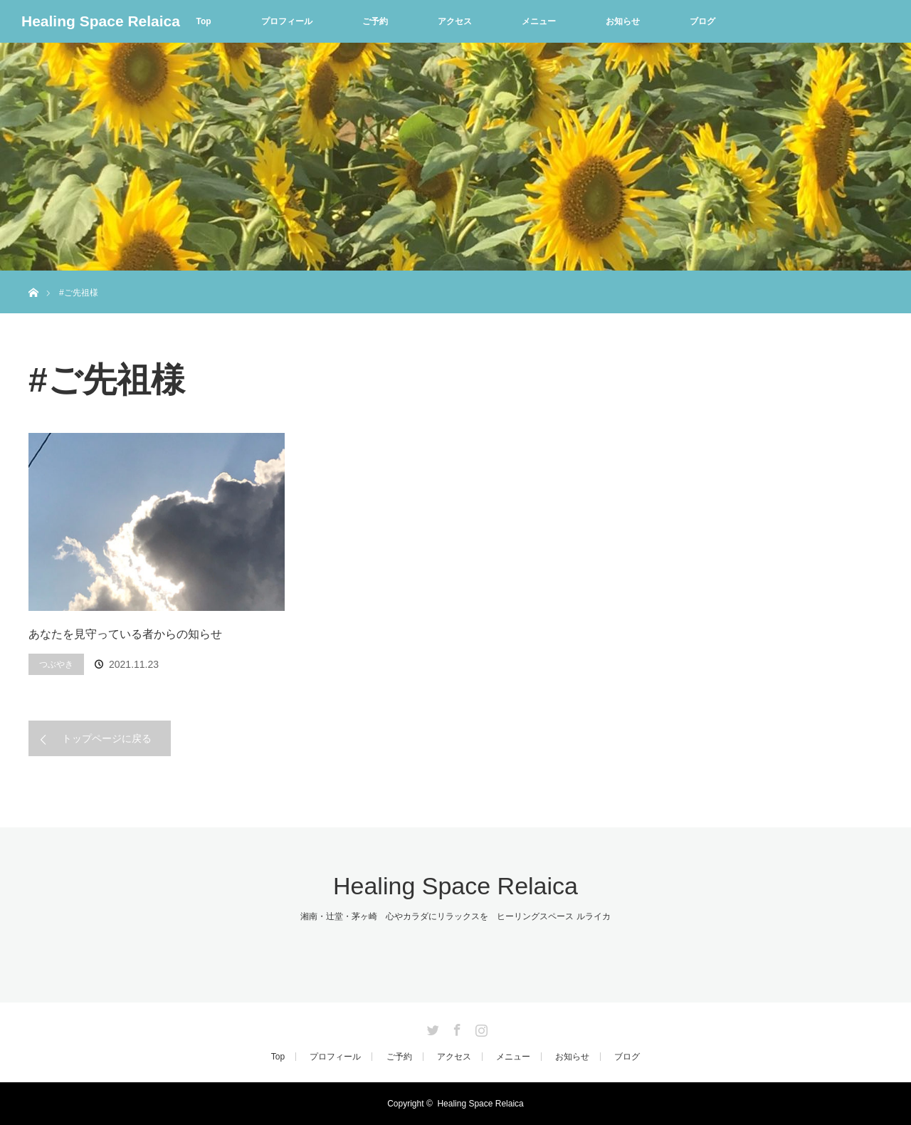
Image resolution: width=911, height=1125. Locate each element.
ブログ (702, 21)
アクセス (455, 21)
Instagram (479, 1027)
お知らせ (623, 21)
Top (203, 21)
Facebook (455, 1027)
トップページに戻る (107, 738)
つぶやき (56, 664)
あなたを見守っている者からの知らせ (125, 634)
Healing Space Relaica (100, 21)
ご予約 (375, 21)
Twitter (431, 1027)
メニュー (539, 21)
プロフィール (286, 21)
